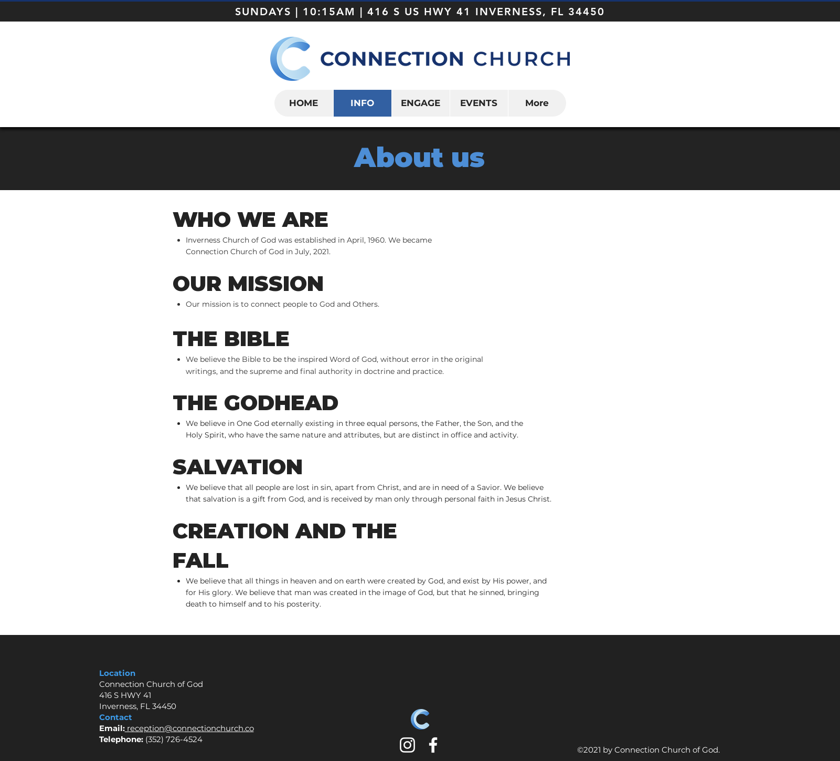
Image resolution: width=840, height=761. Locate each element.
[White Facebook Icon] (433, 745)
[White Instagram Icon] (407, 745)
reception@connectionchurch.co (189, 728)
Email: (112, 728)
